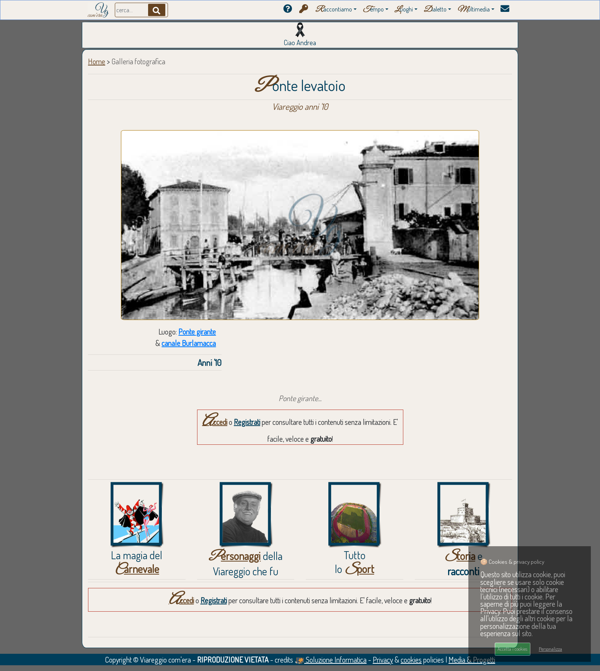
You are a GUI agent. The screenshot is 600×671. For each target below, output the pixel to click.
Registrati (247, 422)
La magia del (136, 562)
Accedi (214, 422)
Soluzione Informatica (331, 659)
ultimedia (473, 10)
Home (96, 61)
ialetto (435, 10)
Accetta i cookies (512, 649)
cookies (411, 659)
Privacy (383, 659)
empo (373, 10)
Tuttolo (354, 562)
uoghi (404, 10)
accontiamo (333, 10)
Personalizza (550, 649)
